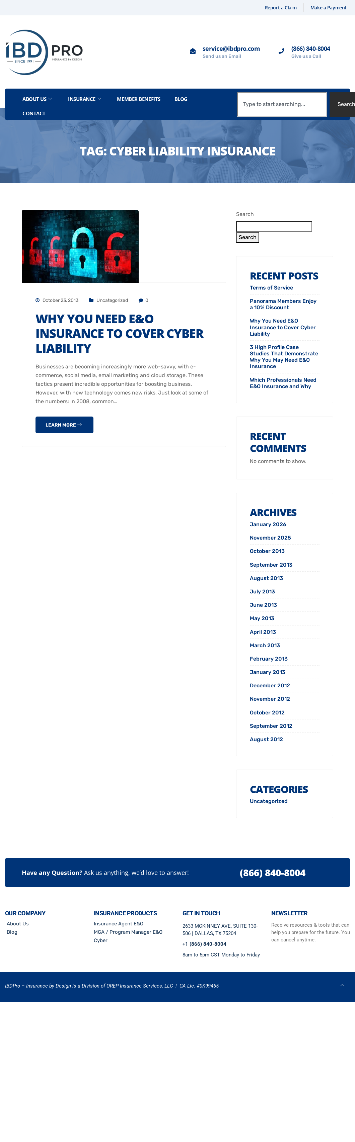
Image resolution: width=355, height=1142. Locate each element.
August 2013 (266, 578)
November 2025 (270, 538)
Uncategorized (112, 300)
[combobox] (282, 104)
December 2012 (270, 685)
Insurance (84, 99)
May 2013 (262, 618)
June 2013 (263, 605)
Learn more (64, 425)
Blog (181, 99)
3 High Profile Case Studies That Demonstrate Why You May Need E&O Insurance (284, 357)
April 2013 (263, 632)
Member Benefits (138, 99)
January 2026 (268, 524)
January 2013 (267, 672)
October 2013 (267, 551)
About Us (37, 99)
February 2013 (269, 659)
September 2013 (271, 565)
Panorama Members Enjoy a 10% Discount (283, 304)
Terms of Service (271, 287)
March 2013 (265, 645)
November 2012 (270, 699)
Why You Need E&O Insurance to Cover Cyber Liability (119, 333)
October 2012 (267, 712)
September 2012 (271, 726)
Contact (34, 113)
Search (245, 214)
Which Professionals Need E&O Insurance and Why (283, 383)
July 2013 (262, 591)
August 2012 (266, 739)
